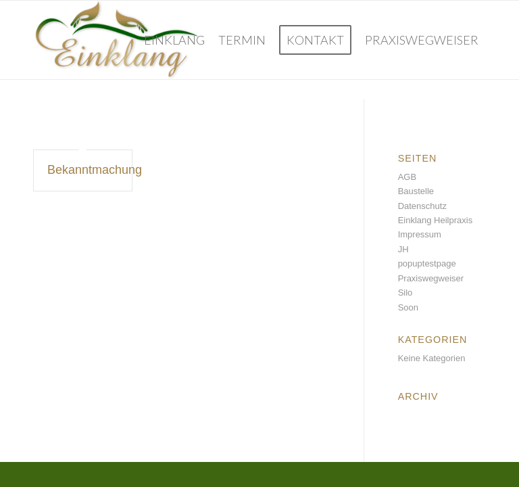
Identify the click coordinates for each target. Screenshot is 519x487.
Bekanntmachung (94, 170)
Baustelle (416, 191)
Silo (405, 292)
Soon (408, 307)
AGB (407, 177)
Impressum (419, 234)
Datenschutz (422, 206)
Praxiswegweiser (431, 278)
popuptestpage (427, 263)
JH (403, 249)
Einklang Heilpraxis (435, 220)
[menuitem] (174, 40)
